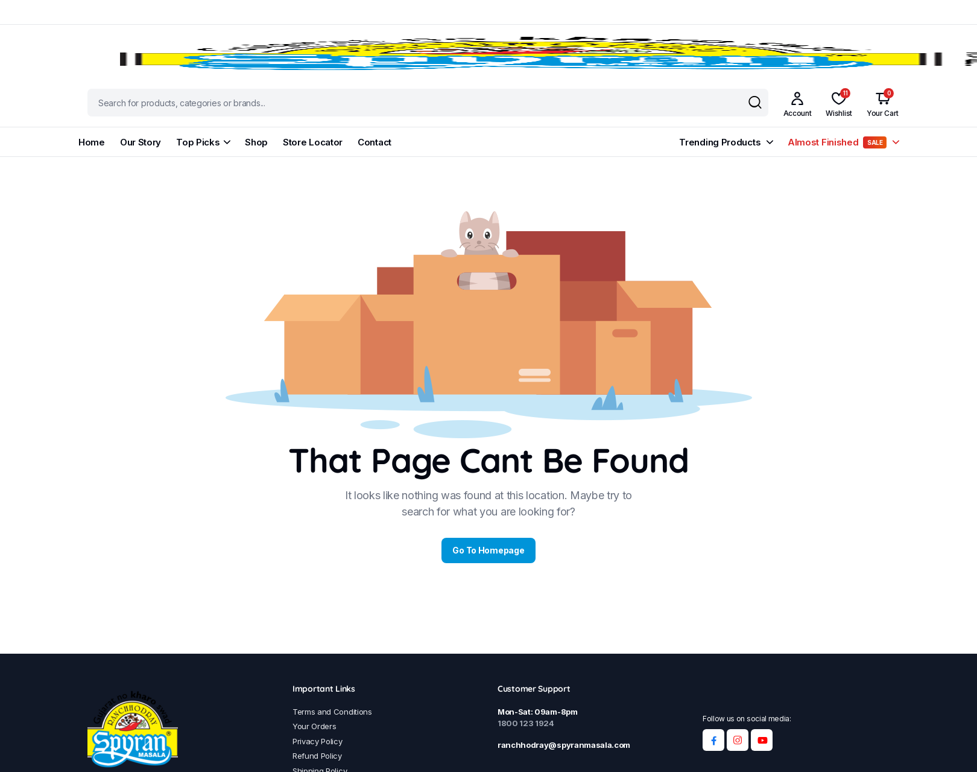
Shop (256, 142)
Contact (374, 142)
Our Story (140, 142)
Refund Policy (317, 756)
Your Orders (314, 726)
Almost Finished (837, 142)
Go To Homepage (488, 550)
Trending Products (719, 142)
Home (91, 142)
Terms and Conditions (332, 711)
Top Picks (198, 142)
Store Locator (313, 142)
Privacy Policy (317, 741)
